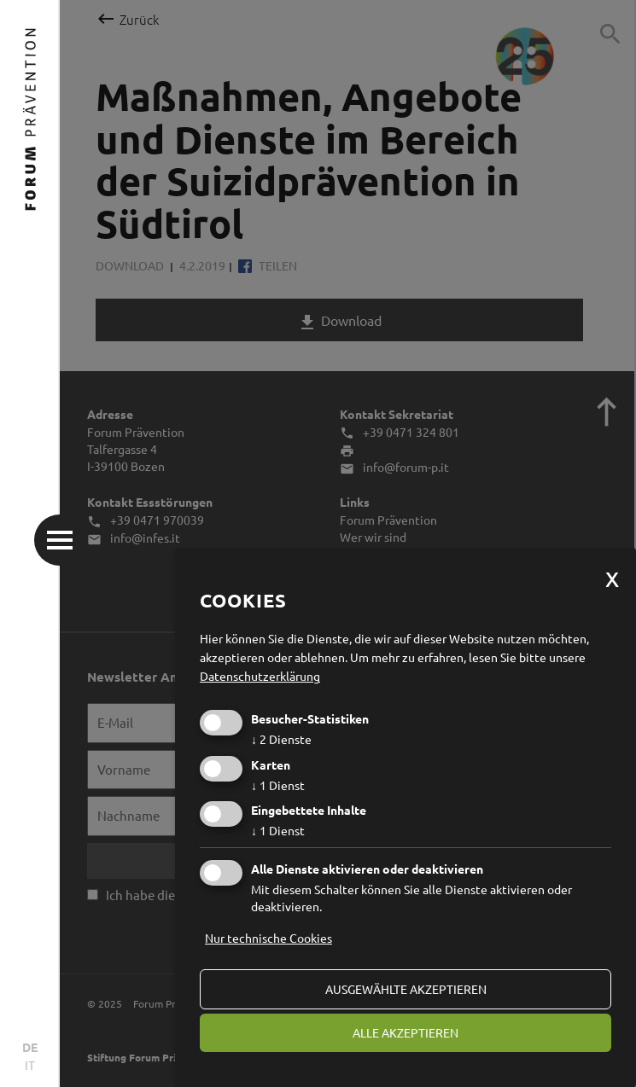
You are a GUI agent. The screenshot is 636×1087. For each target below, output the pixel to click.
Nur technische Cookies (268, 937)
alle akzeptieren (405, 1032)
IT (30, 1064)
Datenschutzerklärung (260, 675)
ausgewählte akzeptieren (406, 989)
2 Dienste (281, 739)
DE (30, 1047)
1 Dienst (278, 785)
